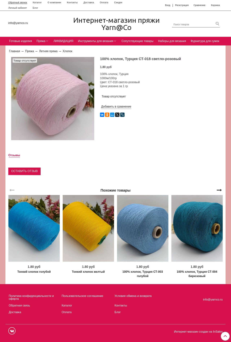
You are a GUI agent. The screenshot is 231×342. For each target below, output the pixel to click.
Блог (35, 7)
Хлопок (67, 51)
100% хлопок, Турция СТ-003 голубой (142, 274)
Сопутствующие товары (137, 41)
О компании (54, 2)
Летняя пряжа (48, 51)
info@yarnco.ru (18, 23)
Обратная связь (19, 305)
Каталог (37, 2)
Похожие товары (115, 190)
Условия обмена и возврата (133, 295)
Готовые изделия (20, 41)
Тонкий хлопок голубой (34, 271)
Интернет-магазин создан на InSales (198, 331)
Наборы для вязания (172, 41)
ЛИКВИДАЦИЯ (63, 41)
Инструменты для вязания (95, 41)
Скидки (118, 2)
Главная (14, 51)
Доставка (88, 2)
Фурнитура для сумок (205, 41)
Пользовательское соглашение (82, 295)
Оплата (104, 2)
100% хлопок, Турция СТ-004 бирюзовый (197, 274)
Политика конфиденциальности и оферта (31, 297)
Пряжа (40, 41)
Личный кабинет (17, 7)
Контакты (72, 2)
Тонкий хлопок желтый (88, 271)
